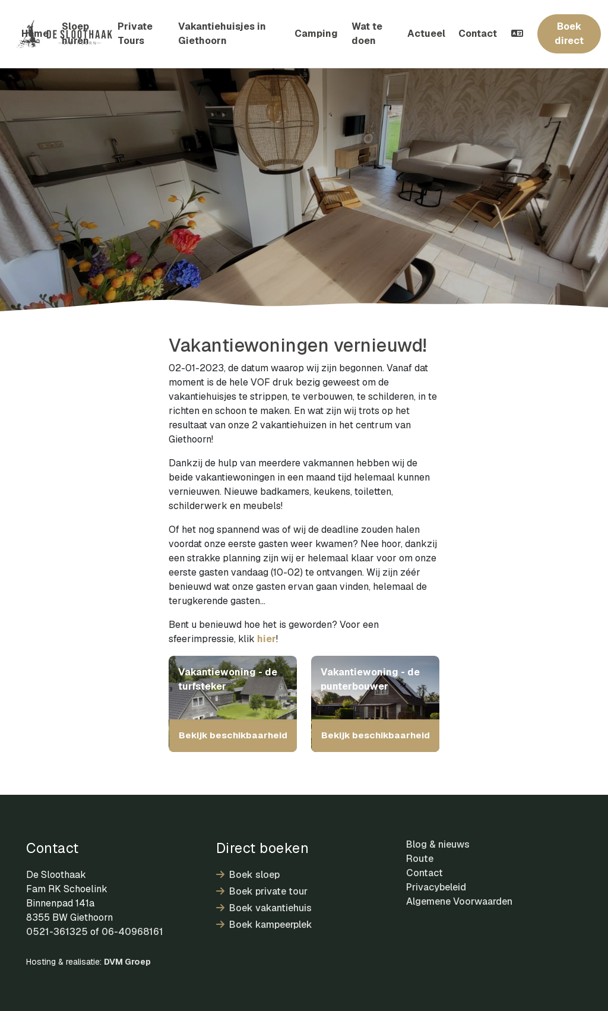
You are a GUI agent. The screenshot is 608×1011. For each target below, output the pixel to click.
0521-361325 (57, 931)
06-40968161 (132, 931)
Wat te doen (367, 33)
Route (419, 858)
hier (266, 639)
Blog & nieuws (438, 844)
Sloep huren (75, 33)
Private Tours (135, 33)
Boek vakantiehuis (264, 908)
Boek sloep (248, 874)
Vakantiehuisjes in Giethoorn (222, 33)
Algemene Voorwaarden (459, 901)
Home (35, 33)
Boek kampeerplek (264, 924)
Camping (316, 33)
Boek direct (569, 33)
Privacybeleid (436, 887)
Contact (477, 33)
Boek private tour (262, 891)
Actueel (426, 33)
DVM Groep (127, 961)
